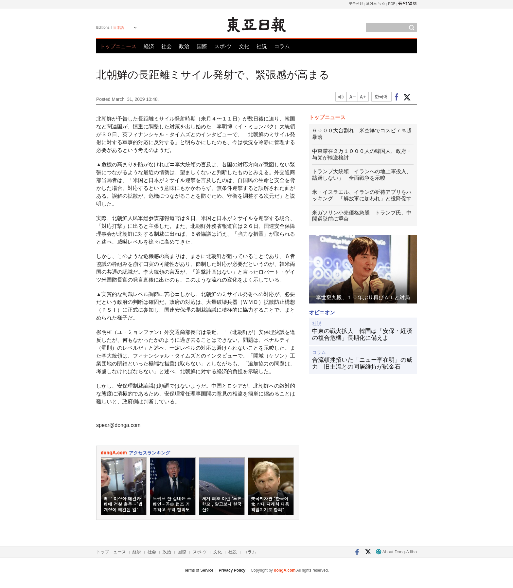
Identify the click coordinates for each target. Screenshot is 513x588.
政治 (184, 46)
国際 (202, 46)
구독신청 (356, 3)
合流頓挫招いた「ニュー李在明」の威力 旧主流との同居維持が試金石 (362, 363)
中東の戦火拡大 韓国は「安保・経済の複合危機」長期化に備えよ (362, 334)
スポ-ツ (223, 46)
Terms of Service (198, 570)
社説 (261, 46)
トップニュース (118, 46)
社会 (166, 46)
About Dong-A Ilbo (396, 551)
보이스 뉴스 (375, 3)
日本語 (118, 27)
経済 (149, 46)
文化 (244, 46)
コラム (282, 46)
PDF (391, 3)
